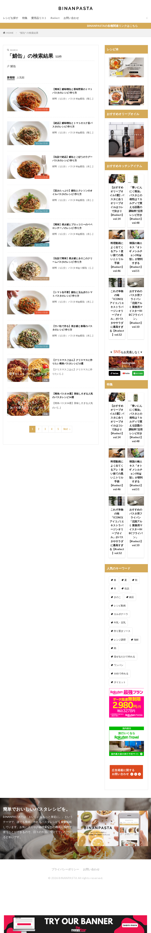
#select (58, 18)
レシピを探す (11, 18)
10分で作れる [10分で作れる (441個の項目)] (121, 693)
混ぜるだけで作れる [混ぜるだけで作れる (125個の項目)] (124, 675)
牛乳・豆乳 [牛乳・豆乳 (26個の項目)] (120, 641)
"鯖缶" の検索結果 (28, 32)
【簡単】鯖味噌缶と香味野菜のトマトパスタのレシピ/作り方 (72, 91)
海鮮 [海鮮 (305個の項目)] (136, 658)
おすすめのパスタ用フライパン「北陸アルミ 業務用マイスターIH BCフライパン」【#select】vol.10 (135, 313)
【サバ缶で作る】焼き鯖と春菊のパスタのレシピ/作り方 (72, 328)
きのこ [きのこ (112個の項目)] (117, 616)
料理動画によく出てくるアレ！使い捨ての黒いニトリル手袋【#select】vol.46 (117, 259)
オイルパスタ (42, 143)
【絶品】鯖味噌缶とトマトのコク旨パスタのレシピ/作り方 (72, 125)
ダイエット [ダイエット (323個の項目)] (120, 701)
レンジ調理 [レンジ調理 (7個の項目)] (120, 658)
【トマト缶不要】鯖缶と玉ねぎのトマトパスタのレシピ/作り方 (72, 294)
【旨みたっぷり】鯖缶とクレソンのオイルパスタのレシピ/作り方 (72, 192)
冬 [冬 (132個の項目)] (115, 607)
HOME (10, 32)
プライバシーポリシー (65, 888)
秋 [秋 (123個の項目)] (136, 599)
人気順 (21, 77)
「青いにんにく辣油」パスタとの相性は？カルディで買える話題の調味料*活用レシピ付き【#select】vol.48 (135, 206)
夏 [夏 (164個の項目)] (125, 599)
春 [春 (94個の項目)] (115, 599)
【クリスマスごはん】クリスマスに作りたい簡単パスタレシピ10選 (72, 361)
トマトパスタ (42, 109)
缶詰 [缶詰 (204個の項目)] (126, 607)
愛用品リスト (41, 18)
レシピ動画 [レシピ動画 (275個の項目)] (120, 624)
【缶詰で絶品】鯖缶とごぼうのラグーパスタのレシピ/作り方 (72, 158)
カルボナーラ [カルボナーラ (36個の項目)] (121, 633)
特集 (26, 18)
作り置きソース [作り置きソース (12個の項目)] (122, 650)
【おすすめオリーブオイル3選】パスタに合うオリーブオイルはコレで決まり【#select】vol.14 (117, 204)
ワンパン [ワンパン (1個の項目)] (118, 684)
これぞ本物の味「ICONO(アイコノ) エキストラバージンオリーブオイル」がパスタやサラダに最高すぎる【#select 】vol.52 (117, 319)
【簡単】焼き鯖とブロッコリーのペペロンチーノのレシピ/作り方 (72, 226)
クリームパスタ (41, 278)
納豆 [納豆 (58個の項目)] (131, 616)
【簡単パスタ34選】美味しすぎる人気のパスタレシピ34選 (72, 395)
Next (66, 429)
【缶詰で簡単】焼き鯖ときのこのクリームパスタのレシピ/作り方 (72, 260)
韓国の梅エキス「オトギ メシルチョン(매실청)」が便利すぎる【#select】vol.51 (135, 259)
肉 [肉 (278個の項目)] (115, 667)
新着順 (11, 77)
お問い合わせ (75, 18)
